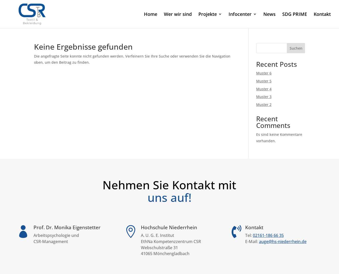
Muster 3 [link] (264, 96)
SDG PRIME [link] (294, 14)
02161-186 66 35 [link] (268, 235)
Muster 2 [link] (264, 104)
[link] (32, 13)
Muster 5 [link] (264, 81)
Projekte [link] (207, 14)
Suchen (296, 48)
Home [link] (150, 14)
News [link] (269, 14)
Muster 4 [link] (264, 88)
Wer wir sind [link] (178, 14)
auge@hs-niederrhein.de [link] (283, 241)
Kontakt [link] (322, 14)
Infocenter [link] (240, 14)
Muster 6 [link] (264, 73)
